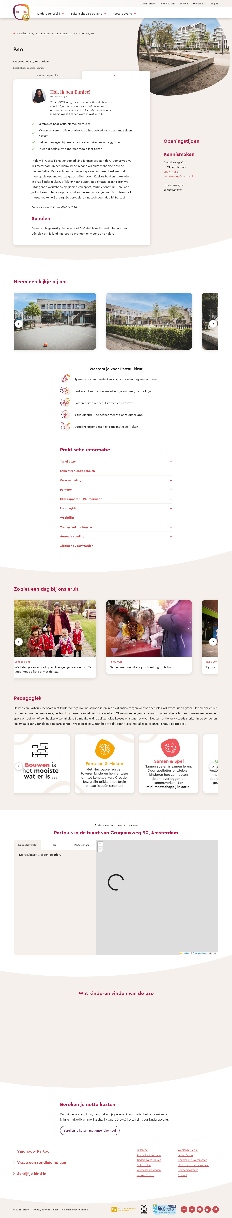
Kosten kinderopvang (149, 1155)
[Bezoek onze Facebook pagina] (192, 1209)
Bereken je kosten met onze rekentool (90, 1130)
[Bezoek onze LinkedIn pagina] (207, 1209)
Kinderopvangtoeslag (149, 1159)
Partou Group (185, 1155)
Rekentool (142, 1149)
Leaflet (184, 953)
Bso (116, 75)
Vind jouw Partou (33, 1151)
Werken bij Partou (188, 1149)
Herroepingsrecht (188, 1170)
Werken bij (198, 3)
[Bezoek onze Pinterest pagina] (215, 1209)
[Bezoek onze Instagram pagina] (184, 1209)
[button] (100, 844)
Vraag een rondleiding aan (41, 1162)
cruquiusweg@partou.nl (178, 176)
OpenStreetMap (200, 953)
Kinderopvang (26, 33)
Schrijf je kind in (31, 1173)
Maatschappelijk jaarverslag (193, 1165)
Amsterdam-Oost (63, 33)
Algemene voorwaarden (75, 1209)
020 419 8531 (171, 171)
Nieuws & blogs (145, 1175)
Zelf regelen (144, 1165)
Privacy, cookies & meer (45, 1209)
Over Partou (148, 3)
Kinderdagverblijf (48, 13)
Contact (182, 1175)
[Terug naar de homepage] (20, 10)
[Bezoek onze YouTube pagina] (200, 1209)
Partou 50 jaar (167, 3)
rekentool (162, 1114)
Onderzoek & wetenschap (192, 1159)
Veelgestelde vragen (149, 1170)
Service (184, 3)
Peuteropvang (122, 13)
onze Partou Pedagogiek (168, 723)
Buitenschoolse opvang (86, 13)
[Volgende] (213, 324)
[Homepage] (14, 33)
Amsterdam (44, 33)
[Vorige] (19, 324)
